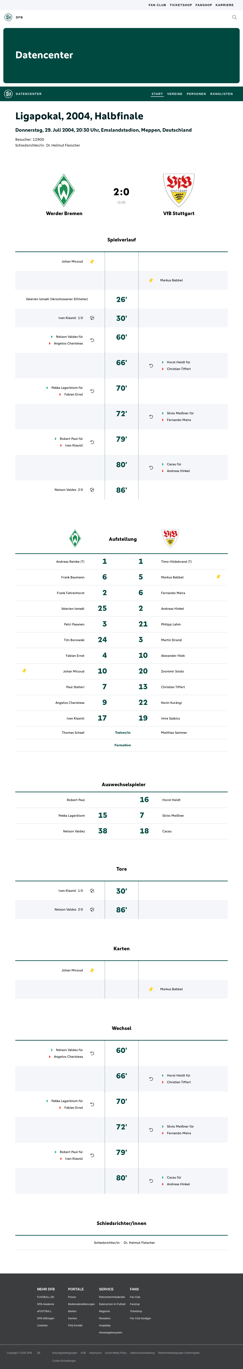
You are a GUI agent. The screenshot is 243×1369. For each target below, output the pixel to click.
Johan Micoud (72, 261)
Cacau (171, 464)
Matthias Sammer (174, 732)
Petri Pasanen (74, 624)
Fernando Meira (179, 420)
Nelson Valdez (67, 336)
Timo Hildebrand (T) (176, 561)
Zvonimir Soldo (172, 671)
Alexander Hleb (173, 655)
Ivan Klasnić (67, 318)
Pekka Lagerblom (64, 387)
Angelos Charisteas (68, 343)
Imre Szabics (170, 718)
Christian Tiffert (179, 369)
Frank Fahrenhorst (70, 593)
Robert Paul (69, 438)
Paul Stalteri (75, 687)
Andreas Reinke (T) (70, 561)
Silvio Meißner (178, 413)
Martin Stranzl (171, 640)
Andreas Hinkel (178, 471)
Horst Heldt (176, 362)
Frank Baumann (72, 577)
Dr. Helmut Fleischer (63, 145)
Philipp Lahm (171, 624)
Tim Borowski (74, 640)
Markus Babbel (171, 280)
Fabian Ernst (73, 394)
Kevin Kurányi (171, 702)
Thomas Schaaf (73, 732)
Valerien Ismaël (37, 299)
